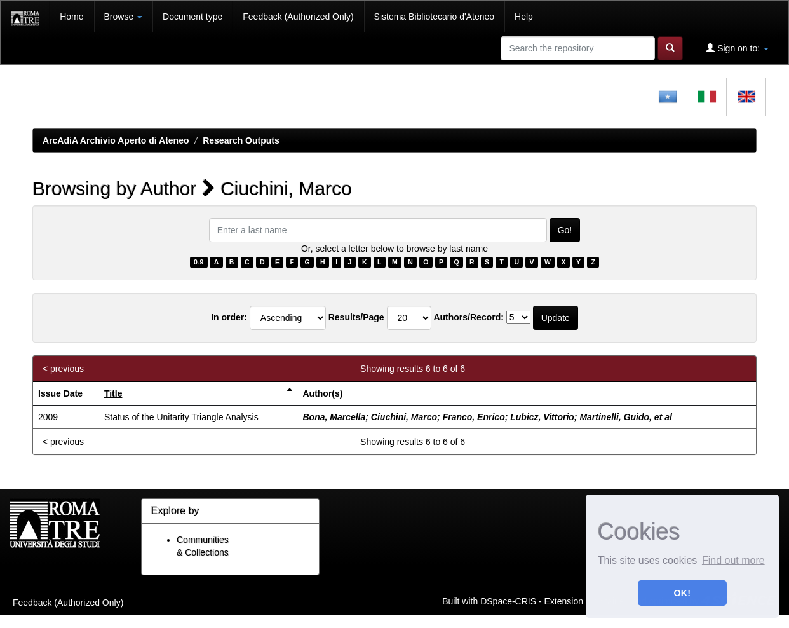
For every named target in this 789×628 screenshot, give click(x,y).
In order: (229, 317)
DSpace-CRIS (508, 601)
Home (71, 16)
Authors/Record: (468, 317)
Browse (123, 16)
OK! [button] (682, 593)
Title (113, 393)
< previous (63, 369)
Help (524, 16)
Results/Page (356, 317)
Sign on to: (737, 48)
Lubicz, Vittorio (542, 417)
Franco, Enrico (474, 417)
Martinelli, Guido (614, 417)
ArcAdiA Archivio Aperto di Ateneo (116, 140)
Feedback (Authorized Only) (298, 16)
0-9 (198, 262)
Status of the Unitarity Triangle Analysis (181, 417)
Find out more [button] (733, 560)
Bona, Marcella (333, 417)
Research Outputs (241, 140)
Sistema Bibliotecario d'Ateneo (434, 16)
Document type (192, 16)
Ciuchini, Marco (404, 417)
